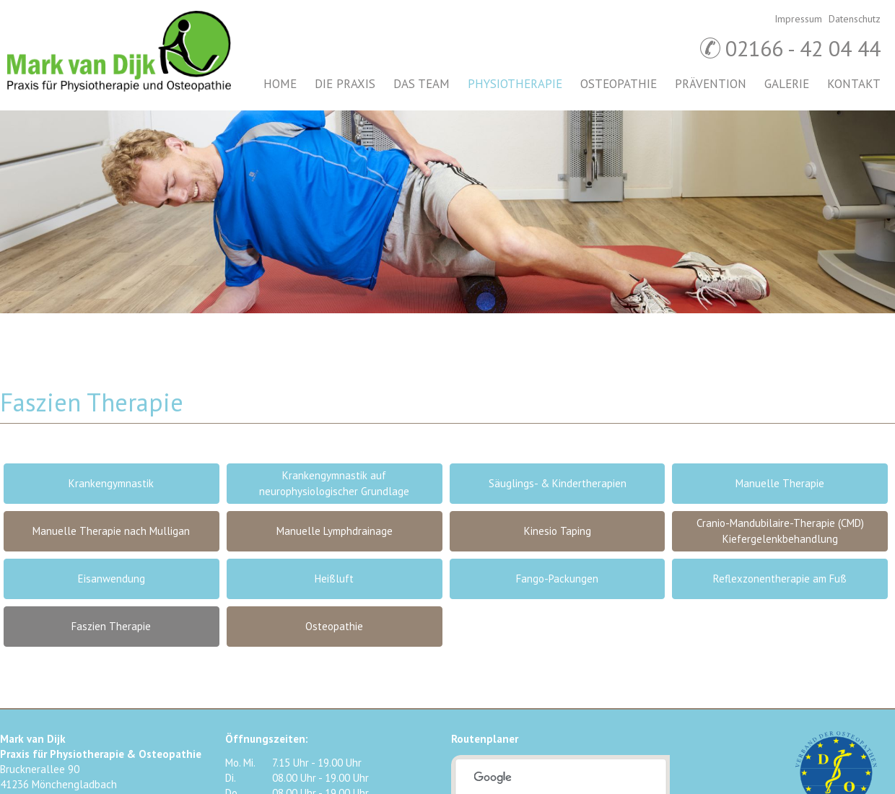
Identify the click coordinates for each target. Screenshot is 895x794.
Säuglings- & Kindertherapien (557, 483)
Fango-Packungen (557, 578)
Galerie (786, 84)
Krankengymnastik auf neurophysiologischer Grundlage (334, 483)
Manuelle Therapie (779, 483)
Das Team (421, 84)
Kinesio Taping (557, 531)
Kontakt (854, 84)
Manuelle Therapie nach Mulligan (111, 531)
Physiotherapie (515, 84)
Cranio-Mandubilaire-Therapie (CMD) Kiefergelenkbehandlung (780, 531)
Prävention (710, 84)
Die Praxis (345, 84)
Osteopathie (618, 84)
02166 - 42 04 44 (803, 48)
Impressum (798, 18)
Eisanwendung (111, 578)
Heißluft (334, 578)
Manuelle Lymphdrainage (334, 531)
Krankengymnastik (111, 483)
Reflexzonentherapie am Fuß (780, 578)
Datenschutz (855, 18)
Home (280, 84)
